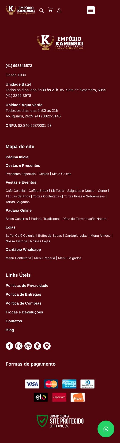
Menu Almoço (100, 235)
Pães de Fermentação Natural (85, 219)
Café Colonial (16, 190)
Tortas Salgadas (18, 202)
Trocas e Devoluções (24, 312)
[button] (91, 10)
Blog (10, 330)
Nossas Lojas (40, 241)
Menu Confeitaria (18, 258)
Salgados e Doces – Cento (87, 190)
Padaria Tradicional (45, 219)
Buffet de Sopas (50, 235)
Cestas (44, 174)
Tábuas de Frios (18, 196)
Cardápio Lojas (76, 235)
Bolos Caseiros (17, 219)
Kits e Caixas (61, 174)
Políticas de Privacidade (27, 285)
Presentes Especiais (21, 174)
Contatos (14, 321)
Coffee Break (38, 190)
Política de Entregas (23, 294)
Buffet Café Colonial (20, 235)
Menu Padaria (44, 258)
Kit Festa (57, 190)
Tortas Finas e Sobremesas (84, 196)
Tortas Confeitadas (47, 196)
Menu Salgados (69, 258)
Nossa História (16, 241)
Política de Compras (23, 303)
